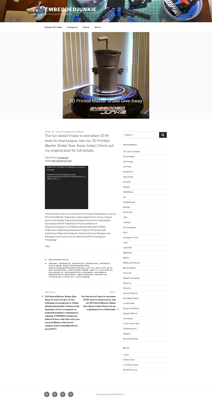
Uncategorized (129, 328)
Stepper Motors (130, 313)
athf (110, 268)
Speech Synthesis (131, 308)
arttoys (101, 268)
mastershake (86, 275)
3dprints (105, 263)
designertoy (56, 272)
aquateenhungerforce (76, 266)
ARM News (128, 192)
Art (124, 197)
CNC (125, 217)
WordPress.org (130, 370)
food (125, 232)
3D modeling (129, 156)
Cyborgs (127, 222)
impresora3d (56, 275)
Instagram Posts (59, 260)
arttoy (91, 268)
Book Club (127, 212)
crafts (94, 270)
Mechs (126, 258)
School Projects (130, 293)
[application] (66, 187)
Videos (86, 27)
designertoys (73, 272)
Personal (127, 273)
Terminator (128, 318)
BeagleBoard (129, 202)
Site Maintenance (131, 298)
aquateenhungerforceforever (67, 268)
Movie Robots (129, 268)
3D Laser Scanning (131, 151)
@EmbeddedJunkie (62, 161)
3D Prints (127, 167)
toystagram (82, 277)
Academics (128, 172)
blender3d (60, 270)
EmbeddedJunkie (71, 9)
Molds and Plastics (131, 263)
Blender (126, 207)
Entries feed (128, 360)
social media (128, 303)
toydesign (55, 277)
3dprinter (78, 263)
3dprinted (65, 263)
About (98, 27)
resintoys (101, 275)
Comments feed (130, 365)
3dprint (53, 263)
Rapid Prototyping (131, 278)
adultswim (55, 266)
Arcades (127, 182)
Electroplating (129, 227)
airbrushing (128, 177)
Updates (127, 334)
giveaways (100, 272)
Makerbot (71, 275)
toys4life (68, 277)
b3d (51, 270)
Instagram (72, 27)
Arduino (126, 187)
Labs (125, 242)
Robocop (127, 283)
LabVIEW (127, 247)
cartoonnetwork (78, 270)
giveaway (87, 272)
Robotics (127, 288)
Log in (126, 354)
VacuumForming (130, 339)
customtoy (105, 270)
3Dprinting (91, 263)
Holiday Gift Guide (53, 27)
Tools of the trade (131, 323)
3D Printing (128, 162)
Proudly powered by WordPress (110, 394)
